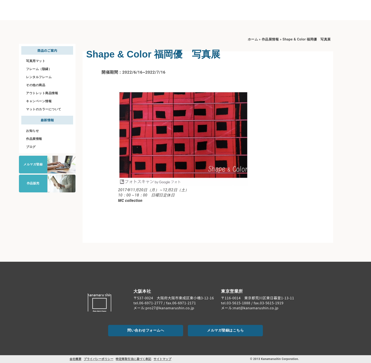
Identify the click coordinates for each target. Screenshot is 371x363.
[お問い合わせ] (343, 7)
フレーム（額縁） (39, 69)
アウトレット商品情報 (42, 93)
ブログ (31, 147)
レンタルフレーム (39, 77)
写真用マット (35, 61)
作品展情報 (34, 139)
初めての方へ (230, 9)
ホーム (253, 39)
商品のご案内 (260, 9)
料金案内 (285, 9)
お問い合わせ (343, 13)
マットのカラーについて (43, 109)
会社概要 (75, 359)
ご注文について (310, 9)
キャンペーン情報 (39, 101)
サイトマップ (162, 359)
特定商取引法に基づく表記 (133, 359)
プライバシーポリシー (98, 359)
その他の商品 (35, 85)
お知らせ (32, 131)
